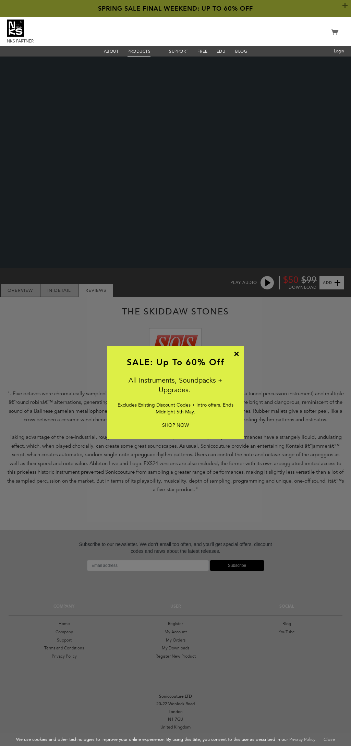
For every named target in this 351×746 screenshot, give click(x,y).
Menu (158, 51)
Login (339, 51)
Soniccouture (175, 31)
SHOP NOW (175, 425)
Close (329, 739)
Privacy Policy (302, 739)
